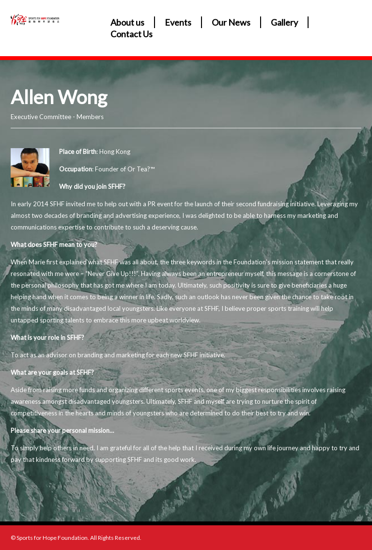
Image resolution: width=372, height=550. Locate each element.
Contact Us (131, 34)
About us (127, 22)
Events (178, 22)
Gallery (284, 22)
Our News (231, 22)
